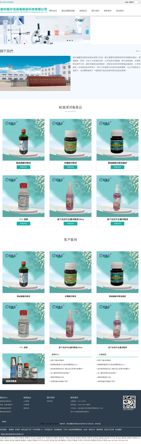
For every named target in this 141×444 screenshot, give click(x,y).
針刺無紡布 (48, 429)
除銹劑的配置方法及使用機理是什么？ (64, 364)
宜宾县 (95, 438)
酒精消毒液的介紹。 (58, 377)
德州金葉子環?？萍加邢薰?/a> (32, 429)
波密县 (101, 438)
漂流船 (17, 429)
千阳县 (67, 438)
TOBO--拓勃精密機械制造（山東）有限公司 (79, 429)
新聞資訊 (83, 11)
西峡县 (63, 440)
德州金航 (98, 424)
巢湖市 (129, 438)
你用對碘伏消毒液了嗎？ (107, 381)
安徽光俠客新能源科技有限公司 (12, 434)
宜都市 (55, 438)
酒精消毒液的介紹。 (105, 377)
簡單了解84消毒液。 (58, 360)
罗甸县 (74, 440)
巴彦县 (104, 440)
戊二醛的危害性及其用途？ (60, 373)
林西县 (93, 440)
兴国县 (6, 440)
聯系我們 (107, 11)
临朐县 (17, 440)
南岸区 (84, 438)
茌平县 (112, 438)
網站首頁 (53, 11)
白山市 (46, 440)
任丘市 (33, 438)
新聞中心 (55, 355)
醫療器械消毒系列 (5, 412)
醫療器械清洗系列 (5, 408)
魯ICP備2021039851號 (52, 424)
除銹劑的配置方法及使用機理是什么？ (111, 364)
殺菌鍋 (11, 429)
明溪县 (34, 440)
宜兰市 (40, 440)
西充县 (98, 440)
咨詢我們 (120, 11)
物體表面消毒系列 (5, 401)
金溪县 (38, 438)
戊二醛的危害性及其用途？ (107, 373)
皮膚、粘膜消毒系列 (6, 404)
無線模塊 (99, 429)
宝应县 (51, 440)
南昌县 (135, 438)
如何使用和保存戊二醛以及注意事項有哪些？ (67, 369)
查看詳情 (23, 167)
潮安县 (61, 438)
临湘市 (78, 438)
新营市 (89, 438)
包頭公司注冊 (109, 429)
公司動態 (26, 401)
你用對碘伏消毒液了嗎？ (60, 381)
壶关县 (72, 438)
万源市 (16, 438)
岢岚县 (29, 440)
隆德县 (23, 440)
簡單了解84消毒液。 (105, 360)
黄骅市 (27, 438)
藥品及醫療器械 (68, 11)
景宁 (43, 438)
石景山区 (87, 440)
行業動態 (102, 355)
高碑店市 (49, 438)
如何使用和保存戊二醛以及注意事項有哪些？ (114, 369)
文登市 (80, 440)
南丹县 (106, 438)
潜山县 (118, 438)
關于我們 (95, 11)
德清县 (123, 438)
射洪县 (12, 440)
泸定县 (69, 440)
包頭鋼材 (118, 429)
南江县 (57, 440)
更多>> (138, 51)
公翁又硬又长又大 (6, 438)
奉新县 (21, 438)
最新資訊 (26, 408)
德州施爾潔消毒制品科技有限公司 (77, 424)
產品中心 (4, 398)
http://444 (111, 440)
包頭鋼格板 (58, 429)
